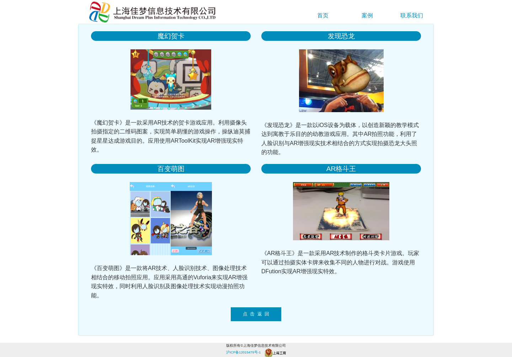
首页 (323, 15)
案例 (367, 15)
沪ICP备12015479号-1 (243, 352)
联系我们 (411, 15)
